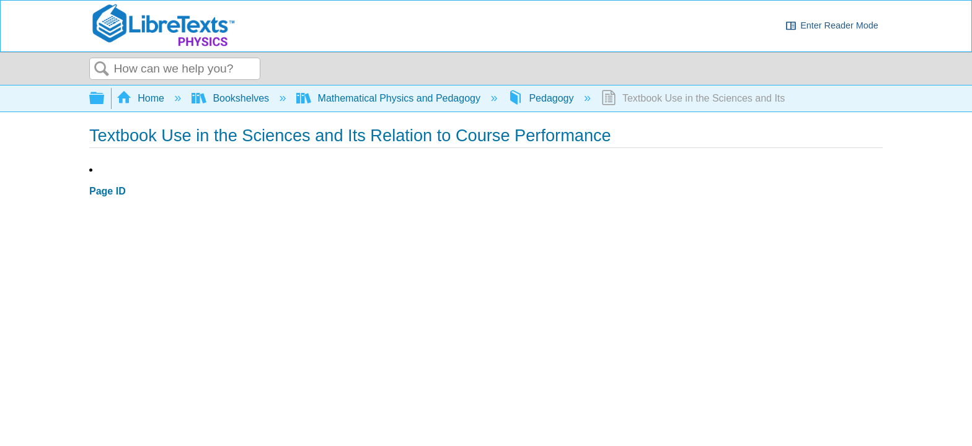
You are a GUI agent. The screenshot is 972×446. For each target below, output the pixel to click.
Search (101, 69)
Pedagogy (542, 98)
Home (142, 98)
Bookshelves (232, 98)
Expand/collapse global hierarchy (104, 98)
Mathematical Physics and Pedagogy (389, 98)
